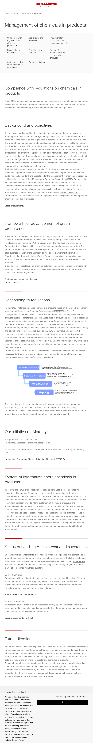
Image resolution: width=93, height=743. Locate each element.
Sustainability (27, 13)
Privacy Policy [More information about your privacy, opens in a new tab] (18, 740)
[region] (46, 718)
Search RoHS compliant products (20, 595)
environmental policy (31, 555)
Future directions (36, 62)
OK (63, 702)
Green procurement (14, 206)
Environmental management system (21, 279)
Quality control (39, 13)
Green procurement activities (18, 618)
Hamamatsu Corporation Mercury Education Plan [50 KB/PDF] (33, 459)
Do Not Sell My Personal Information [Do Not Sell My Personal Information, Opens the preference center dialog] (69, 697)
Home (7, 13)
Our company (15, 13)
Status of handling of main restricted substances (15, 65)
